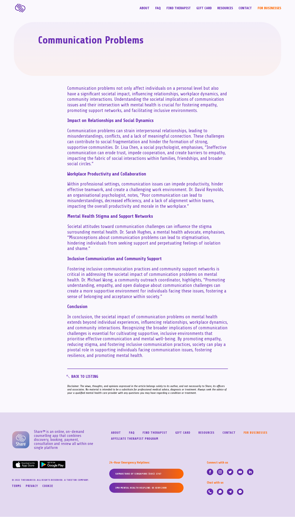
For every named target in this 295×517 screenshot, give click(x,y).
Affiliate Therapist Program (134, 439)
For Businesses (269, 8)
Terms (16, 486)
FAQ (158, 8)
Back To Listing (85, 376)
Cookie (47, 486)
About (144, 8)
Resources (225, 8)
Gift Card (204, 8)
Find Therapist (178, 8)
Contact (245, 8)
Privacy (32, 486)
